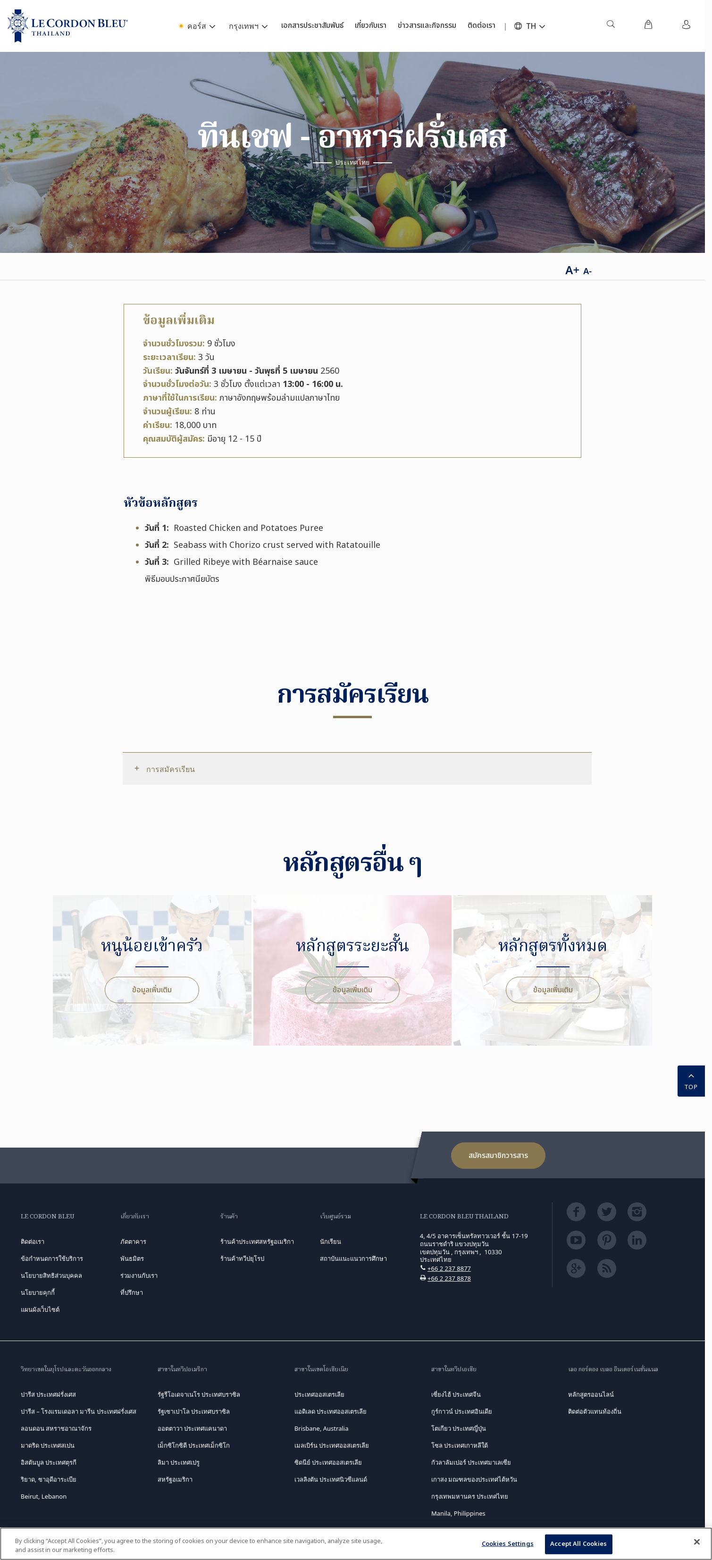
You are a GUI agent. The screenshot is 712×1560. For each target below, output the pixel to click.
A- (587, 271)
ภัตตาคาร (133, 1241)
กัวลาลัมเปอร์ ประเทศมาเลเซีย (471, 1462)
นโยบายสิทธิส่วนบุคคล (51, 1275)
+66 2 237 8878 (449, 1278)
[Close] (697, 1542)
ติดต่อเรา (32, 1241)
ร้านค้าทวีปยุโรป (242, 1258)
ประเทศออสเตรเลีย (319, 1394)
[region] (356, 1543)
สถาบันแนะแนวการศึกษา (353, 1258)
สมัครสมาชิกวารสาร (498, 1155)
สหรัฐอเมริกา (175, 1479)
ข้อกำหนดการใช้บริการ (52, 1258)
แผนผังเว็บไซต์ (40, 1309)
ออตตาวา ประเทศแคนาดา (192, 1428)
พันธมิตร (132, 1258)
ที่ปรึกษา (131, 1292)
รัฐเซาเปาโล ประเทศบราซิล (194, 1411)
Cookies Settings (508, 1544)
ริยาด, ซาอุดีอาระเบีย (48, 1479)
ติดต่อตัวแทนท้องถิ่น (594, 1411)
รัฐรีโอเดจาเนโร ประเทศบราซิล (199, 1394)
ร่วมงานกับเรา (139, 1275)
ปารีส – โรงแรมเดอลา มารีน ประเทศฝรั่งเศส (78, 1411)
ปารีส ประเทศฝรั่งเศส (48, 1394)
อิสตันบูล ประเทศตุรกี (48, 1462)
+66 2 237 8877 (449, 1268)
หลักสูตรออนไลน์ (591, 1394)
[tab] (357, 768)
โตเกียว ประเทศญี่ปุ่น (458, 1428)
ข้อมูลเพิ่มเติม (152, 990)
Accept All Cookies (578, 1544)
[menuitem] (610, 26)
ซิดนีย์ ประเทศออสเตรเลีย (328, 1462)
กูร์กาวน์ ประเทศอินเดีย (461, 1411)
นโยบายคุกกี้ (38, 1292)
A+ (572, 269)
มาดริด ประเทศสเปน (48, 1445)
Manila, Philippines (458, 1513)
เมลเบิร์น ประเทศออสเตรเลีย (331, 1445)
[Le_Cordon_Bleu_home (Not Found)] (67, 26)
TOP (691, 1080)
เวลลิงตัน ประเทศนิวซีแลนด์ (330, 1479)
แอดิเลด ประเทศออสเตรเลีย (330, 1411)
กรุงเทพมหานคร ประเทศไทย (469, 1496)
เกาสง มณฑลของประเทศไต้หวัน (474, 1479)
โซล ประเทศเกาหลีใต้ (459, 1445)
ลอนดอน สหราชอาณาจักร (56, 1428)
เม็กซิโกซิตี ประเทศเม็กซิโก (194, 1445)
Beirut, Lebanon (44, 1496)
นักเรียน (330, 1241)
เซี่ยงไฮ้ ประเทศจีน (456, 1394)
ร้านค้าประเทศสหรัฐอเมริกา (257, 1241)
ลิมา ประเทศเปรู (179, 1462)
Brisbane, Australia (321, 1428)
